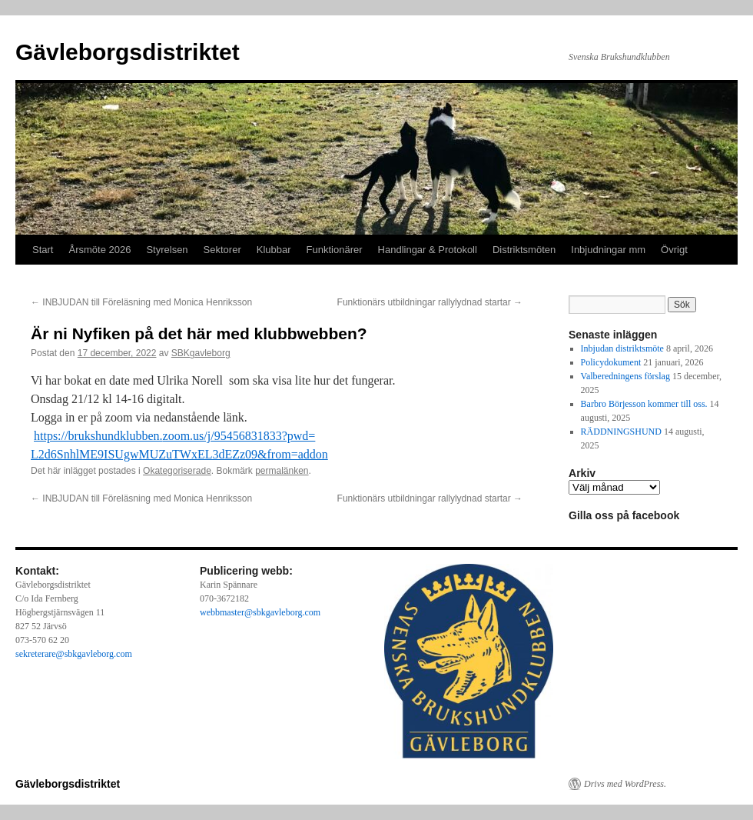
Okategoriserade (177, 470)
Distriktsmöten (524, 249)
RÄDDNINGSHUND (621, 431)
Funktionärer (335, 249)
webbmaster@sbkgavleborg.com (260, 612)
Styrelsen (166, 249)
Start (42, 249)
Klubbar (274, 249)
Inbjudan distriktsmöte (622, 348)
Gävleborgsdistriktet (127, 52)
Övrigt (674, 249)
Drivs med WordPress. (625, 783)
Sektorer (222, 249)
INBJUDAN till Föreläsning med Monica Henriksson (141, 302)
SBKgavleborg (201, 353)
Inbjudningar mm (608, 249)
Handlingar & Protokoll (427, 249)
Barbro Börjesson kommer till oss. (644, 403)
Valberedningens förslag (625, 376)
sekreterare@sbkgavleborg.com (73, 653)
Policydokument (611, 362)
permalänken (281, 470)
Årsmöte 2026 (99, 249)
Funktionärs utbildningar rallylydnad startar (429, 302)
